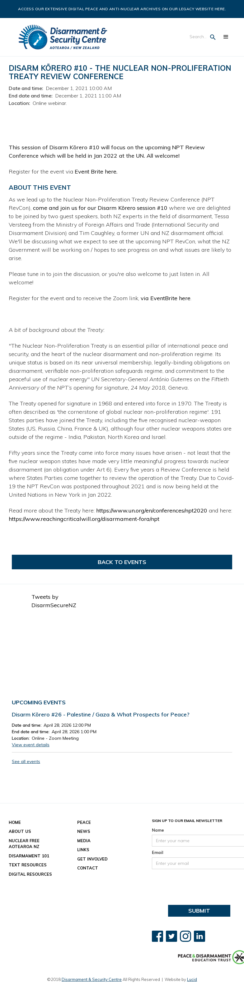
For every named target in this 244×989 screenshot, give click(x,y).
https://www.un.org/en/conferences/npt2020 (151, 510)
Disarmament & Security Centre (92, 979)
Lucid (192, 979)
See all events (26, 761)
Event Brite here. (96, 171)
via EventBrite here (165, 298)
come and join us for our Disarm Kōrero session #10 (100, 207)
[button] (226, 37)
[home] (63, 37)
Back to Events (122, 562)
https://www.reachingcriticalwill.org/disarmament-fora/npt (84, 518)
